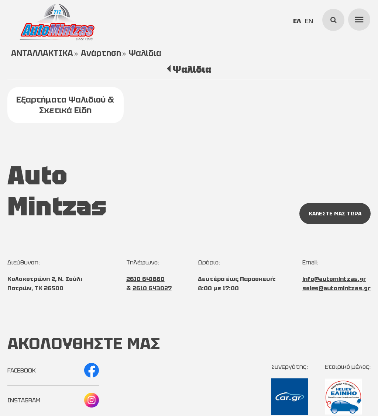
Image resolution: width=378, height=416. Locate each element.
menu (358, 18)
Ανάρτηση (101, 53)
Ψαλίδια (145, 53)
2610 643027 (152, 288)
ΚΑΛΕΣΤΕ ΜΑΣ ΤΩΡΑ (335, 213)
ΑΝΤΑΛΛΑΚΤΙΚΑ (42, 53)
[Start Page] (57, 22)
